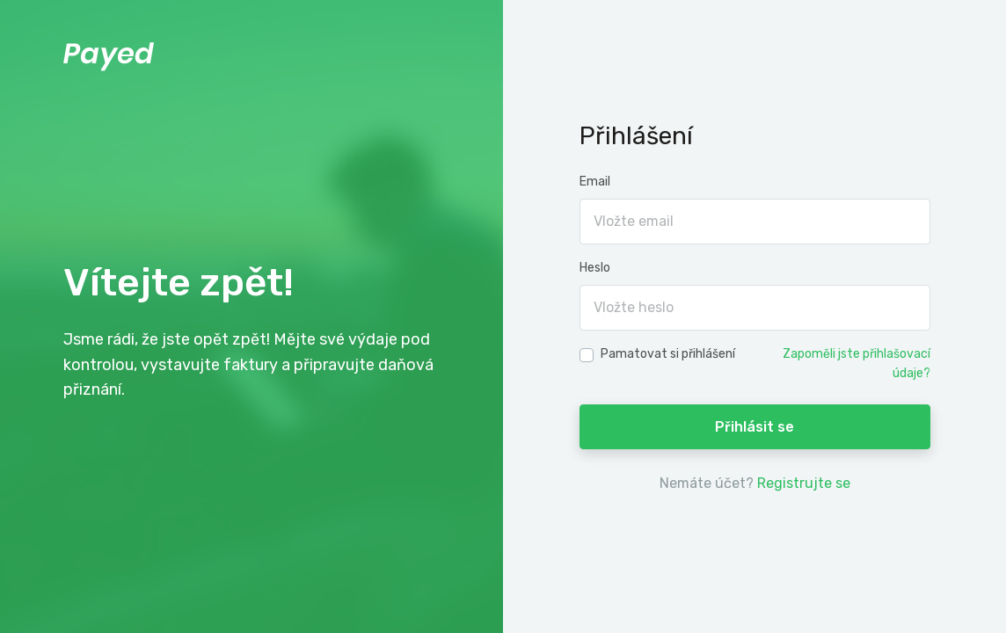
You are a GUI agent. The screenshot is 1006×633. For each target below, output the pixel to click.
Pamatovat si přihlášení (668, 353)
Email (595, 181)
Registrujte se (803, 483)
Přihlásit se (754, 426)
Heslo (595, 267)
